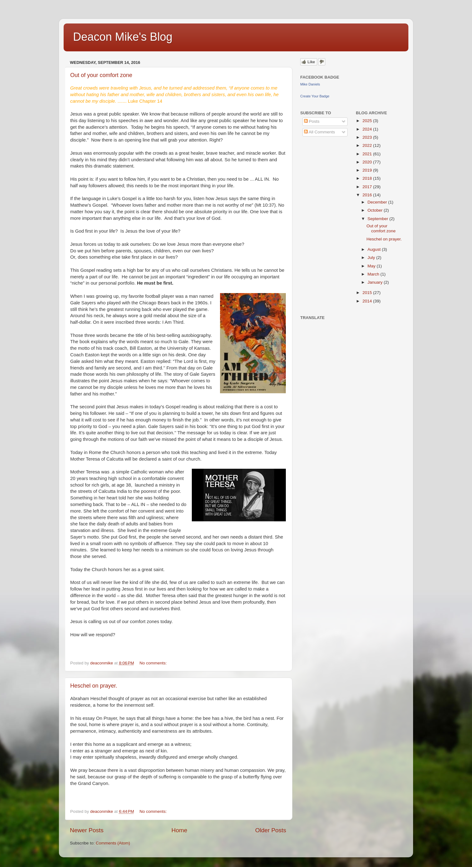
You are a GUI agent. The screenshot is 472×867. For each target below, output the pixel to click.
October (376, 210)
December (378, 202)
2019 (367, 170)
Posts (312, 121)
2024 (367, 129)
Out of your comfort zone (101, 75)
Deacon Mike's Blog (122, 36)
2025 (367, 120)
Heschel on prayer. (93, 686)
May (372, 266)
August (375, 249)
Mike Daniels (310, 84)
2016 (367, 195)
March (374, 274)
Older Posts (270, 830)
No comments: (153, 663)
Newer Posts (86, 830)
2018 (367, 178)
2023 (367, 137)
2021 (367, 154)
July (372, 257)
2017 (367, 186)
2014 (367, 301)
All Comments (319, 132)
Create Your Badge (314, 96)
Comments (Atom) (113, 843)
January (376, 282)
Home (179, 830)
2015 (367, 292)
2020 (367, 162)
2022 (367, 145)
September (379, 218)
